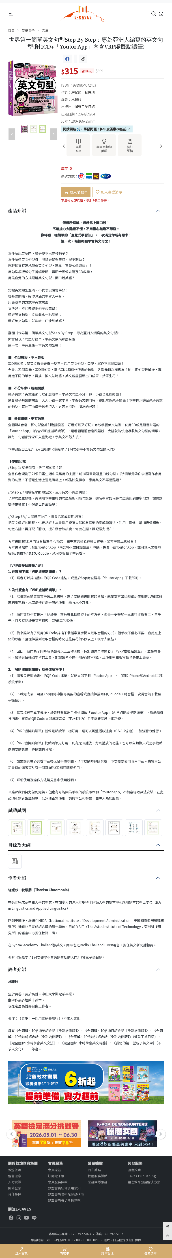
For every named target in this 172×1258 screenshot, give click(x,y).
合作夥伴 (14, 1194)
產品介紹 (17, 211)
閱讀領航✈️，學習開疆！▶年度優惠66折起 (97, 129)
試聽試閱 (17, 810)
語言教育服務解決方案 (144, 1181)
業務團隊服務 (97, 1181)
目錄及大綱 (19, 845)
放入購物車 (76, 192)
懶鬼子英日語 (85, 106)
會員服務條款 (57, 1181)
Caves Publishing (142, 1175)
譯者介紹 (17, 970)
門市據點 (94, 1169)
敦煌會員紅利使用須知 (64, 1188)
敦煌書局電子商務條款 (64, 1200)
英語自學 (28, 30)
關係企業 (14, 1188)
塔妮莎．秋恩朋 (83, 92)
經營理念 (14, 1175)
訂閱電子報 (56, 1175)
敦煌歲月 (14, 1169)
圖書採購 (134, 1169)
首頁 (11, 30)
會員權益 (54, 1169)
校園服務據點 (97, 1175)
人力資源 (14, 1181)
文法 (45, 30)
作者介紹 (17, 878)
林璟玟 (76, 99)
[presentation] (64, 146)
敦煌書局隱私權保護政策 (66, 1194)
